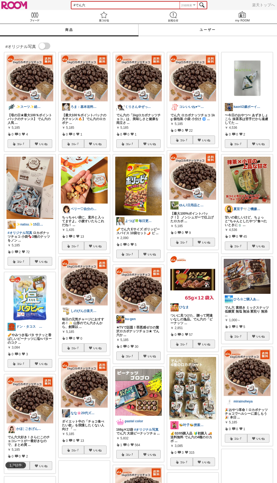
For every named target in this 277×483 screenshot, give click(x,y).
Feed (34, 16)
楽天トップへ (263, 5)
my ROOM (242, 16)
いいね (43, 144)
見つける (103, 16)
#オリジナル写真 (20, 233)
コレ (21, 144)
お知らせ (173, 16)
